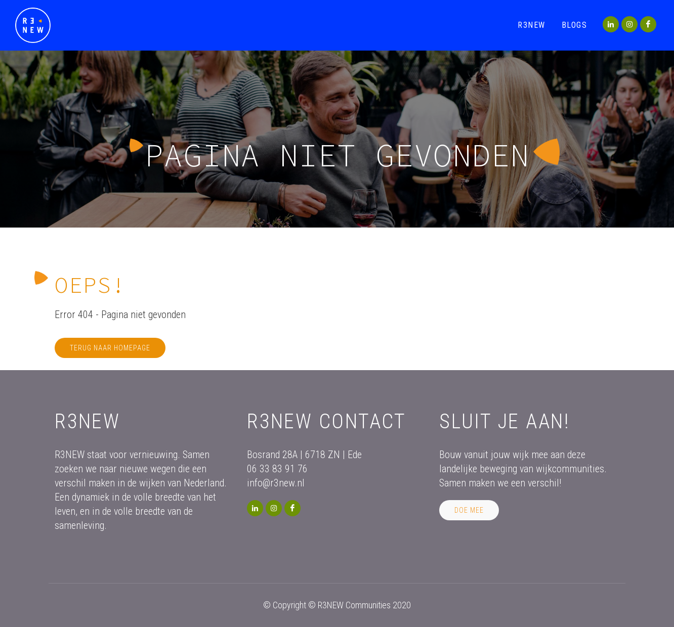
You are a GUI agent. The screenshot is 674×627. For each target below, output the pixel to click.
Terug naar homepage (110, 348)
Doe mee (469, 510)
